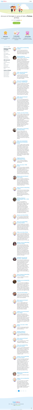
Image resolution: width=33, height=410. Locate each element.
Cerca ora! (16, 22)
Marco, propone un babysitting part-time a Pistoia (23, 275)
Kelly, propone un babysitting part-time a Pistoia (22, 129)
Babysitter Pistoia (6, 64)
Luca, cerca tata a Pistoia (22, 292)
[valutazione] (16, 405)
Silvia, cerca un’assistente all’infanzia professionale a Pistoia (22, 142)
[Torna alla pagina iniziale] (4, 1)
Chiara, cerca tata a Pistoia (22, 232)
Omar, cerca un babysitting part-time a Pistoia (22, 346)
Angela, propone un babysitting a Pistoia (21, 159)
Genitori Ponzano (6, 75)
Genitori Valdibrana (6, 74)
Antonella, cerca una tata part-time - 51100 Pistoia (22, 258)
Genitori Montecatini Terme (6, 51)
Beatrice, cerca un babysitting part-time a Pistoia (23, 243)
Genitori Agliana (6, 53)
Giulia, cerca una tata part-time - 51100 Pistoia (22, 73)
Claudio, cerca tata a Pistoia (22, 112)
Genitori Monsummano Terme (7, 55)
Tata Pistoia (5, 61)
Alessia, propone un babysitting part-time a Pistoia (23, 57)
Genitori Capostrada (6, 71)
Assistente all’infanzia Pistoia (7, 63)
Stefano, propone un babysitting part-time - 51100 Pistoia (23, 199)
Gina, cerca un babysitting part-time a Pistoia (22, 222)
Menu (30, 1)
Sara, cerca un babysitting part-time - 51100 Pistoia (22, 81)
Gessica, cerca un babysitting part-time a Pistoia (23, 357)
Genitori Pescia (6, 56)
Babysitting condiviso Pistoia (7, 68)
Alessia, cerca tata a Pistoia (22, 215)
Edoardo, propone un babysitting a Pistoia (21, 332)
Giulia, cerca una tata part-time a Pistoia (22, 97)
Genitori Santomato (6, 76)
